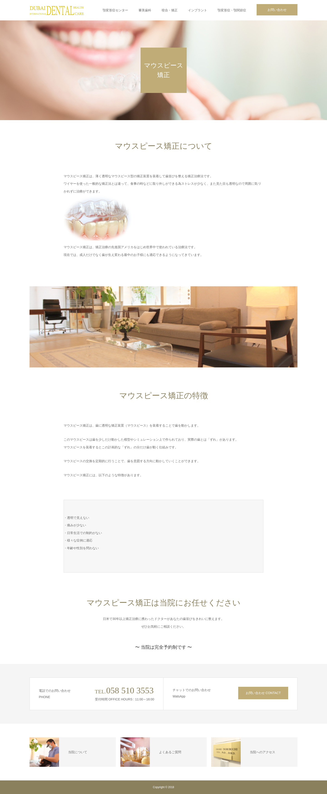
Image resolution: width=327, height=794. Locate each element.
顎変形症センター (115, 10)
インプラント (197, 10)
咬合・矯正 (170, 10)
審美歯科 (145, 10)
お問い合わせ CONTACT (263, 693)
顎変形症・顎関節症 (232, 10)
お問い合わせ (277, 10)
